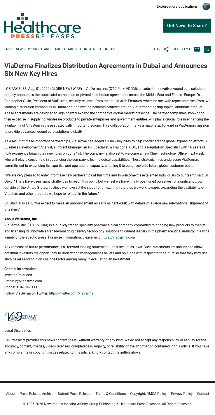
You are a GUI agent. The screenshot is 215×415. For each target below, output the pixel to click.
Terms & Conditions (111, 394)
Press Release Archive (36, 394)
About (10, 394)
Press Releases (39, 49)
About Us (107, 49)
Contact (88, 49)
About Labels (66, 49)
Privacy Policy (182, 394)
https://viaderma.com (118, 237)
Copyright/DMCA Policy (148, 394)
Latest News (14, 49)
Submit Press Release (74, 394)
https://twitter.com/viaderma (71, 293)
